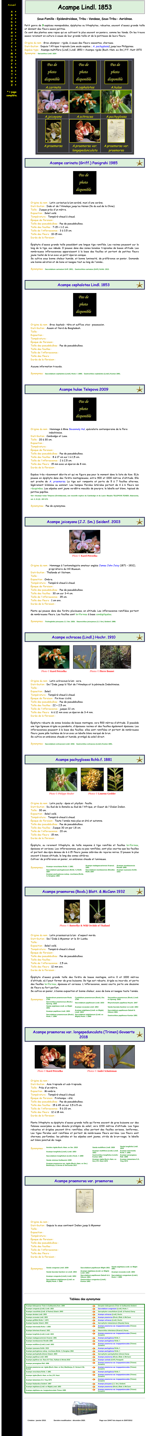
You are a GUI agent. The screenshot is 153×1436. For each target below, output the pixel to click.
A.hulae (116, 85)
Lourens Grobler (107, 793)
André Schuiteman (107, 1071)
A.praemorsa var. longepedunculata (84, 145)
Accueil (12, 5)
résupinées (37, 488)
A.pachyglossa (116, 114)
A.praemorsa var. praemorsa (116, 145)
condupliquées (103, 614)
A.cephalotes (84, 85)
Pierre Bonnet (107, 671)
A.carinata (53, 85)
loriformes (81, 614)
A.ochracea (84, 114)
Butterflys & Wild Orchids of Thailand (89, 925)
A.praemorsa (53, 143)
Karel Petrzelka (89, 556)
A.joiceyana (53, 114)
